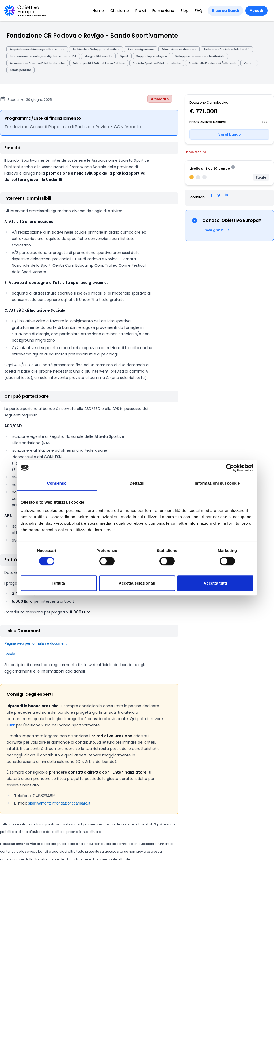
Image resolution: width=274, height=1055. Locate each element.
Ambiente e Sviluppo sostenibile (96, 49)
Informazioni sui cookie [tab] (217, 483)
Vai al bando (229, 134)
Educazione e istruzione (179, 49)
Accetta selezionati (137, 583)
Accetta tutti (215, 583)
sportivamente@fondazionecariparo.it (59, 803)
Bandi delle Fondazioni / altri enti (212, 63)
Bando (9, 654)
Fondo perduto (20, 70)
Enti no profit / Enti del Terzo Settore (99, 63)
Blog (184, 10)
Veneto (249, 63)
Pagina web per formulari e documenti (35, 643)
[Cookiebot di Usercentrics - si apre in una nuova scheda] (230, 468)
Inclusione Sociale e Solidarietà (226, 49)
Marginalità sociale (98, 56)
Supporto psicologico (151, 56)
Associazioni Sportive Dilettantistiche (37, 63)
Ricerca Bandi (225, 10)
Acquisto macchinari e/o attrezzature (37, 49)
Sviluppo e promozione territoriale (199, 56)
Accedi (256, 10)
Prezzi (140, 10)
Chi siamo (119, 10)
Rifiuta (58, 583)
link (12, 725)
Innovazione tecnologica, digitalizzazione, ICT (43, 56)
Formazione (163, 10)
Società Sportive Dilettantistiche (157, 63)
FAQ (198, 10)
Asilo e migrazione (140, 49)
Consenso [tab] (56, 483)
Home (98, 10)
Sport (124, 56)
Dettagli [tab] (137, 483)
